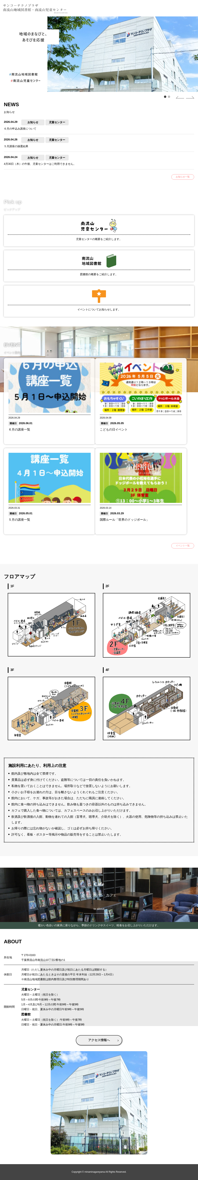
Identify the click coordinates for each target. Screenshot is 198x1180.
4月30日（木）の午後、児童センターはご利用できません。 (40, 163)
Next (186, 97)
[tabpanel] (99, 54)
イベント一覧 (183, 545)
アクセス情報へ (99, 1040)
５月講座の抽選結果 (16, 146)
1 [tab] (164, 97)
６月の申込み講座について (20, 128)
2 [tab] (168, 97)
